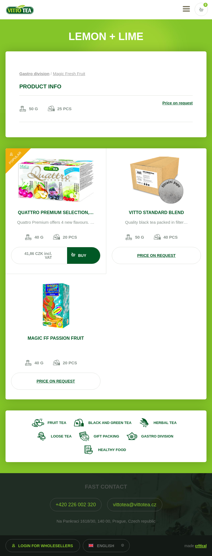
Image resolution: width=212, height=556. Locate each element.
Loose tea (61, 436)
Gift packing (106, 436)
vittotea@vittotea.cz (134, 504)
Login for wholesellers (45, 546)
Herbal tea (165, 423)
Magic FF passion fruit (56, 338)
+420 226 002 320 (76, 504)
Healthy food (112, 450)
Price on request (177, 103)
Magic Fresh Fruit (69, 73)
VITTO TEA (19, 9)
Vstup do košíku (201, 9)
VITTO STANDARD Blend (156, 212)
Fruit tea (56, 423)
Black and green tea (109, 423)
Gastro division (34, 73)
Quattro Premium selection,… (56, 212)
